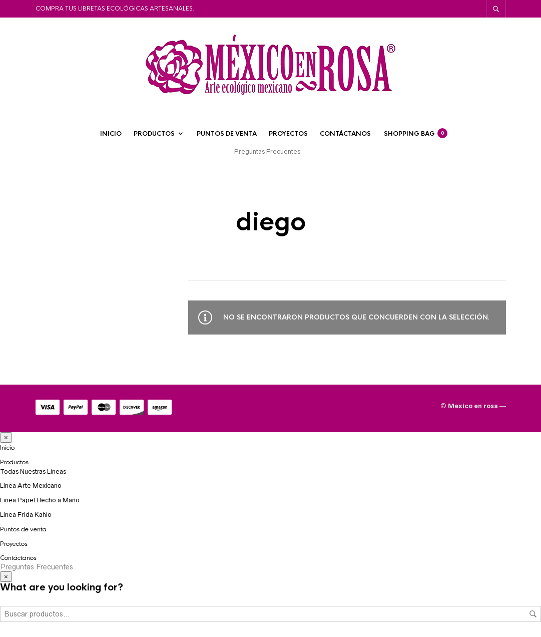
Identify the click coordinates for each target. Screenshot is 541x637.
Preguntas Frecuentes (267, 151)
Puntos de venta (227, 134)
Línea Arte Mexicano (31, 485)
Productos (154, 134)
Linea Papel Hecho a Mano (40, 500)
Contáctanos (345, 134)
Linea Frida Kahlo (26, 514)
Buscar (533, 614)
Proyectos (288, 134)
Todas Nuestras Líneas (33, 471)
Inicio (111, 134)
